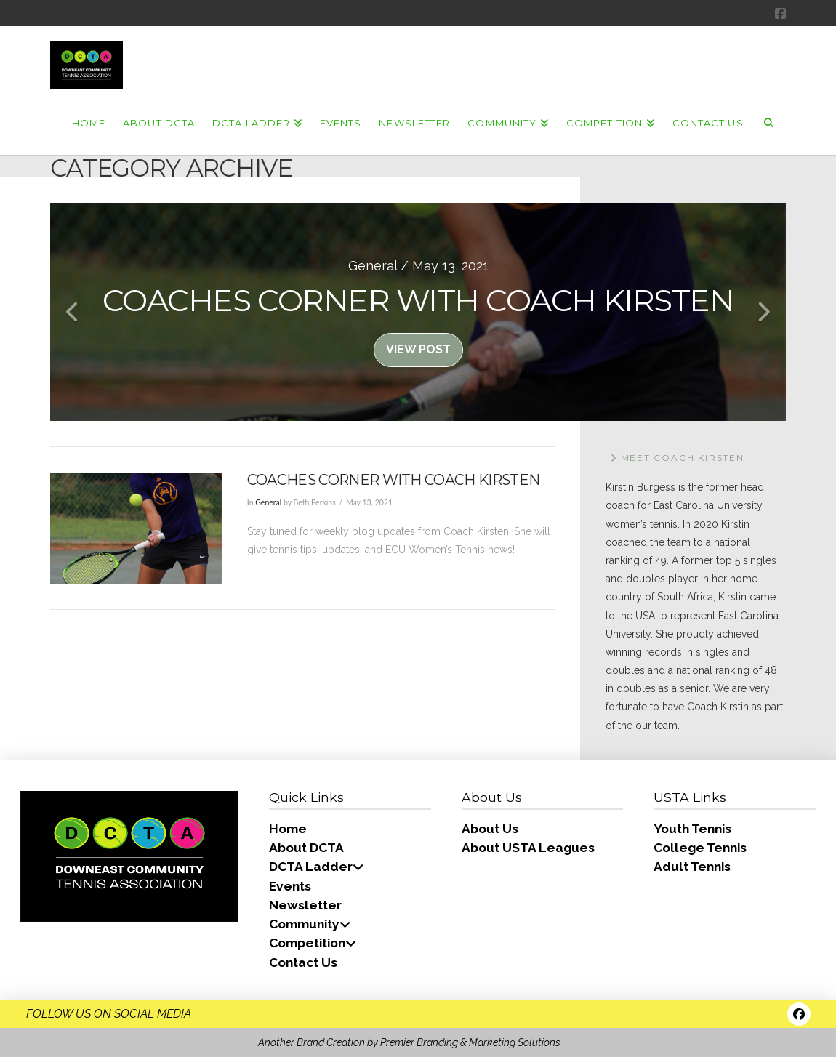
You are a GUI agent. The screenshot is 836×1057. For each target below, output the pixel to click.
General (268, 502)
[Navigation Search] (769, 122)
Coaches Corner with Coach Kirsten (393, 480)
